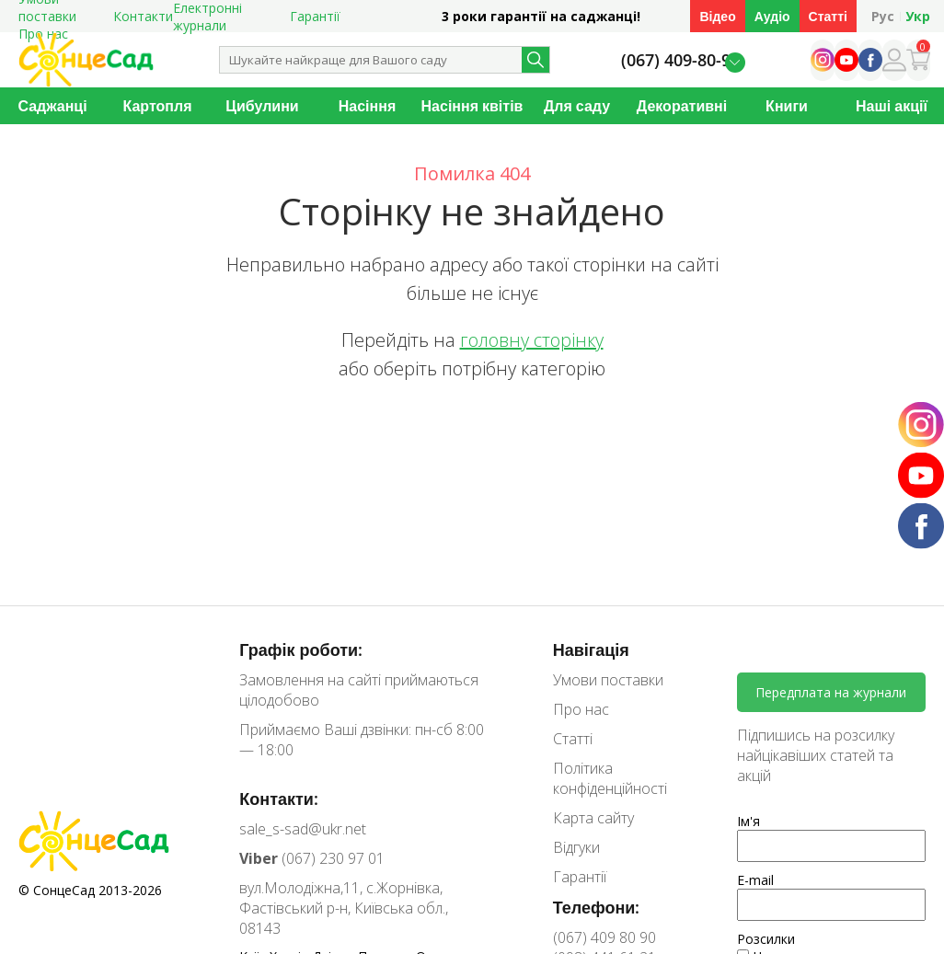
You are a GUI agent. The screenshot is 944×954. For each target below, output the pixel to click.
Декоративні (682, 106)
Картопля (157, 106)
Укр (917, 16)
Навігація (591, 649)
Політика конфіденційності (610, 778)
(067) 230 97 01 (312, 858)
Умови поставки (608, 680)
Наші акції (891, 106)
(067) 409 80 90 (604, 937)
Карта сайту (593, 818)
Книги (787, 106)
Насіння (367, 106)
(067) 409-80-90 (680, 60)
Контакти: (278, 798)
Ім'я (748, 821)
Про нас (581, 709)
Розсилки (766, 939)
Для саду (577, 106)
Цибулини (261, 106)
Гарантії (315, 16)
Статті (828, 16)
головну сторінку (532, 340)
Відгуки (576, 847)
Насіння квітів (472, 106)
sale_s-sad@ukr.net (302, 829)
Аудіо (772, 16)
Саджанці (51, 106)
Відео (717, 16)
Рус (882, 16)
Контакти (143, 16)
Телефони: (596, 907)
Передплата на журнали (830, 692)
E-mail (755, 880)
